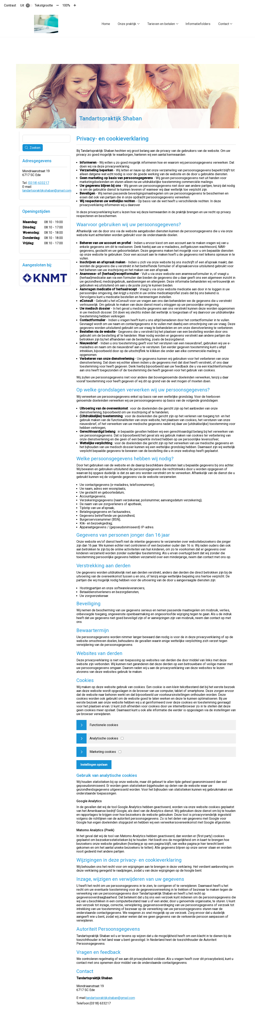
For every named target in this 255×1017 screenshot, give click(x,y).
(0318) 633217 (38, 183)
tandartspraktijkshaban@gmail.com (110, 998)
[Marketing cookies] (120, 751)
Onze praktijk (127, 24)
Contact (223, 24)
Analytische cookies (104, 738)
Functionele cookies (104, 725)
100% (66, 5)
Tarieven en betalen (161, 24)
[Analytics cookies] (122, 738)
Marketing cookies (103, 752)
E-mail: (81, 998)
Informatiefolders (197, 24)
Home (106, 24)
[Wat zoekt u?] (46, 139)
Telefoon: (83, 1003)
